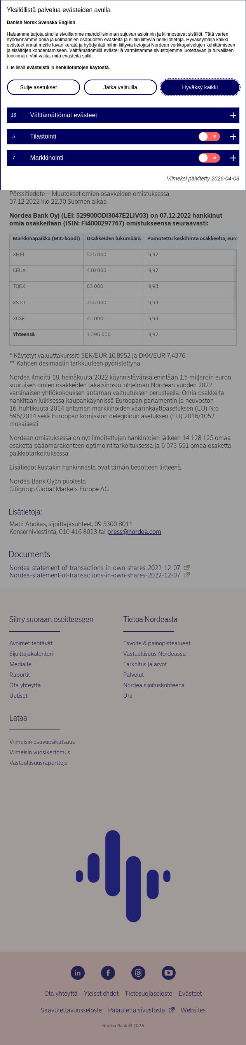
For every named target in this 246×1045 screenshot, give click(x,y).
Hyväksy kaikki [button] (200, 87)
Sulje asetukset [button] (38, 87)
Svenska (47, 22)
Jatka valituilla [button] (120, 87)
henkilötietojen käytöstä (82, 67)
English (66, 22)
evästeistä (38, 67)
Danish (15, 22)
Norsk (30, 22)
